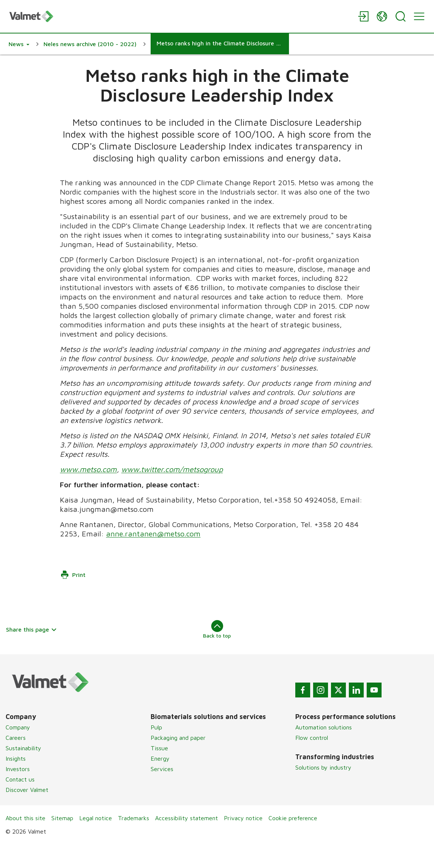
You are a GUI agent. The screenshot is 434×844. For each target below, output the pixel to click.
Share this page (31, 629)
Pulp (156, 727)
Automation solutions (323, 727)
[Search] (400, 16)
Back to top (217, 629)
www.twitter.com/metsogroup (172, 469)
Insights (16, 758)
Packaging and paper (178, 737)
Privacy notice (243, 818)
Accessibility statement (186, 818)
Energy (160, 758)
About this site (25, 818)
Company (18, 727)
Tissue (159, 748)
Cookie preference (293, 818)
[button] (19, 44)
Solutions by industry (323, 767)
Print (73, 574)
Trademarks (133, 818)
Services (162, 769)
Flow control (311, 737)
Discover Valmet (27, 789)
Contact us (20, 779)
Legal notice (95, 818)
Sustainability (23, 748)
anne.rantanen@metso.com (153, 533)
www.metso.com (88, 469)
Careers (16, 737)
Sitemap (62, 818)
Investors (18, 769)
